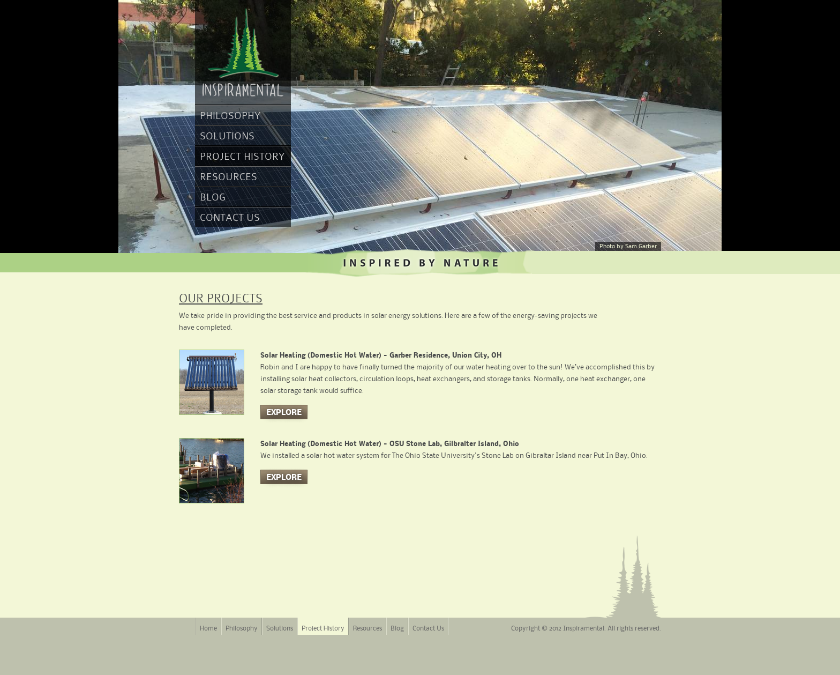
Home (208, 629)
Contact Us (230, 217)
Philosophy (230, 115)
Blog (213, 197)
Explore (284, 413)
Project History (242, 156)
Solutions (227, 136)
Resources (228, 176)
